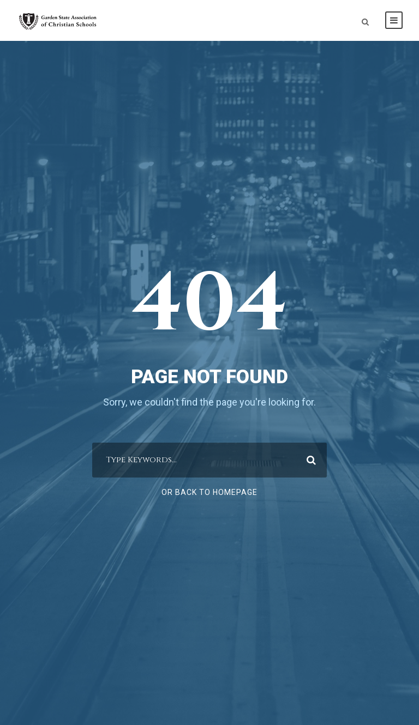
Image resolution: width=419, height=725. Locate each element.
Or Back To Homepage (209, 492)
